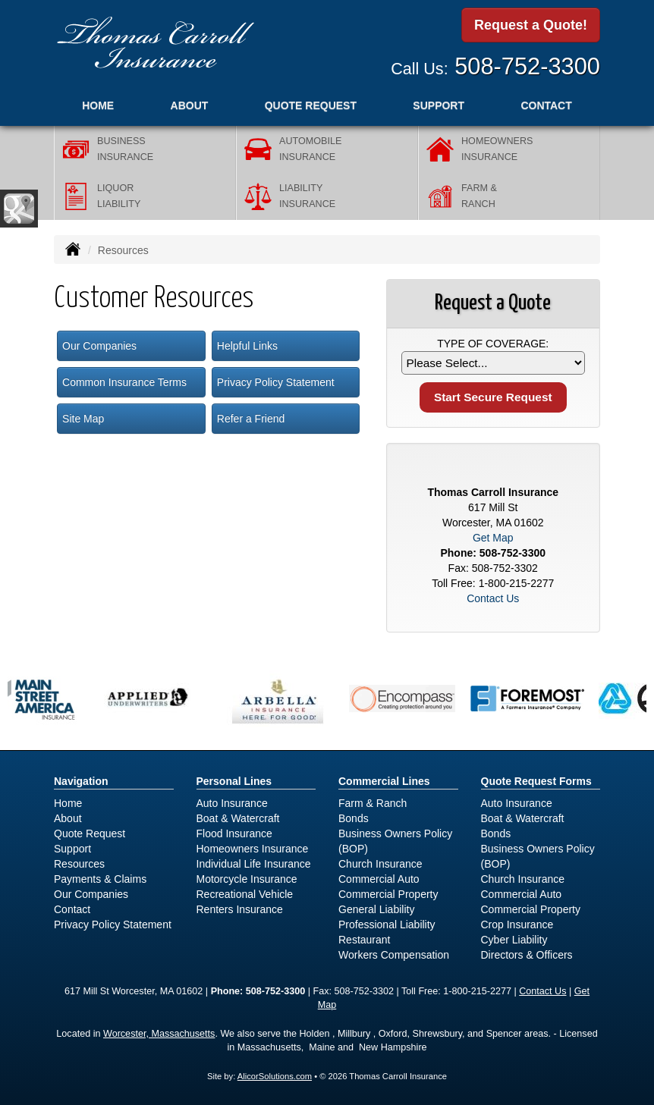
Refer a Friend (251, 419)
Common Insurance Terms (124, 382)
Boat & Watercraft (238, 818)
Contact (545, 105)
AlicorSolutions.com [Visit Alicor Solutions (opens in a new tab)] (274, 1076)
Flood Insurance (234, 833)
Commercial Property (388, 894)
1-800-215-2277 (517, 583)
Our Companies (99, 346)
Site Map (83, 419)
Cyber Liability (514, 940)
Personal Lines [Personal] (234, 781)
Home (98, 105)
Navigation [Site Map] (81, 781)
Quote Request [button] (311, 105)
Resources (79, 864)
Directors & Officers (527, 955)
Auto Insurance (232, 803)
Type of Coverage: (493, 343)
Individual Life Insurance (254, 864)
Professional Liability (386, 924)
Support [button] (438, 105)
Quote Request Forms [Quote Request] (536, 781)
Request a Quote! (530, 25)
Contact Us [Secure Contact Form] (493, 598)
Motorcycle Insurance (247, 879)
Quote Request (89, 833)
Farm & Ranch (372, 803)
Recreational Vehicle (245, 894)
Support (72, 849)
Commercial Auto (379, 879)
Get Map (493, 538)
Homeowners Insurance (253, 849)
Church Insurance (380, 864)
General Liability (376, 909)
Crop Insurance (517, 924)
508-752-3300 (527, 66)
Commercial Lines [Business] (384, 781)
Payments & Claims (100, 879)
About (190, 105)
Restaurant (364, 940)
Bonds (353, 818)
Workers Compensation (393, 955)
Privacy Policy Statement (276, 382)
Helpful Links (247, 346)
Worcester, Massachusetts (159, 1033)
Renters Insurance (240, 909)
